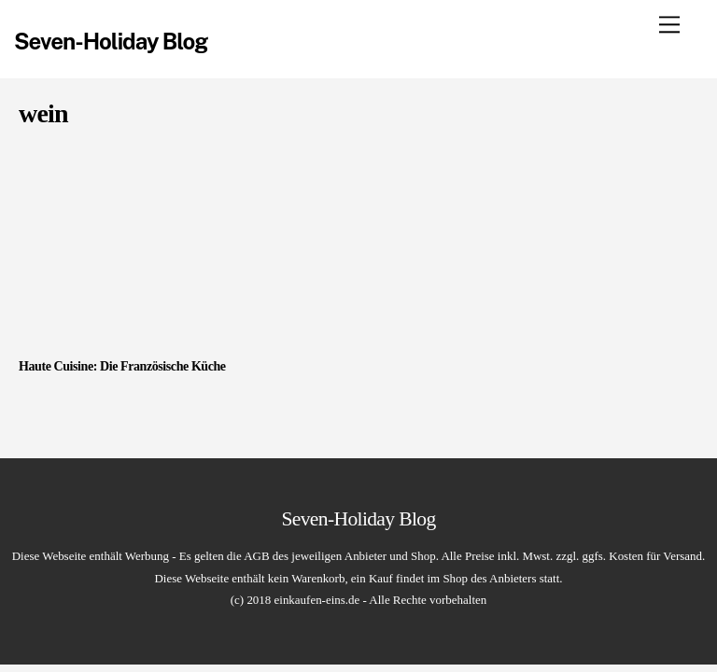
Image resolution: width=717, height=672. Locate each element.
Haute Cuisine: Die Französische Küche (122, 366)
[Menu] (669, 25)
